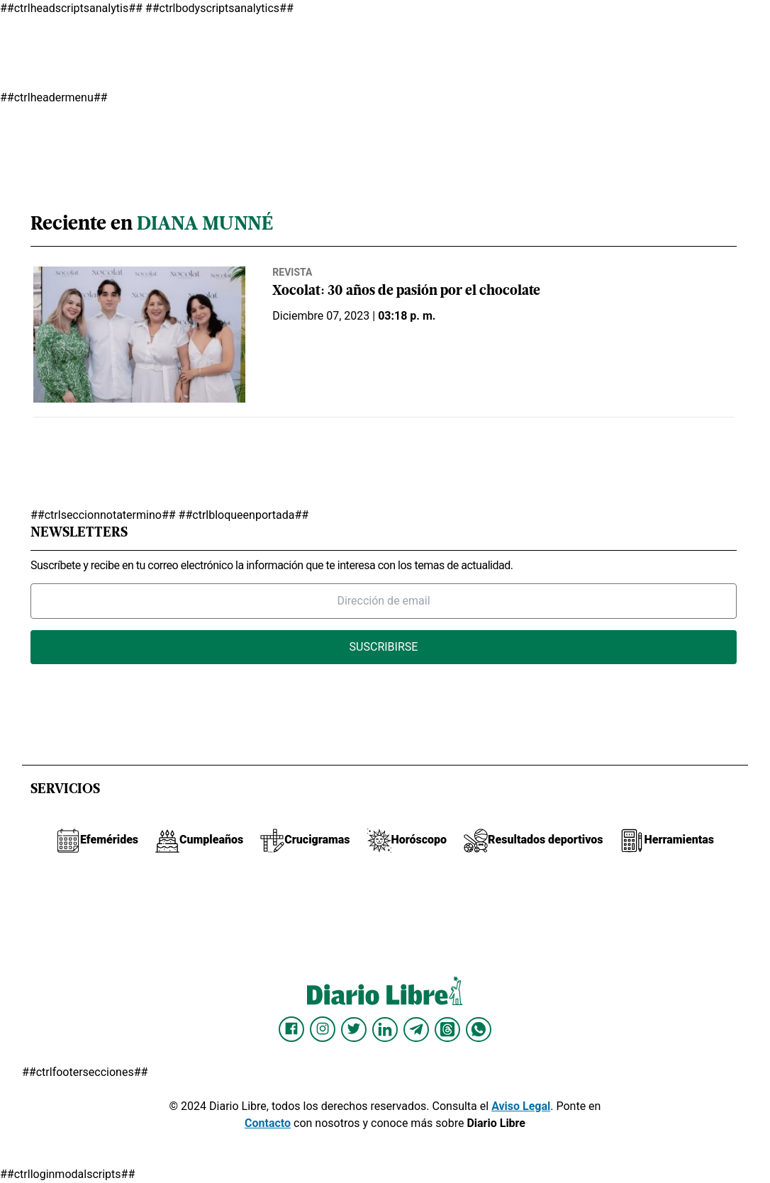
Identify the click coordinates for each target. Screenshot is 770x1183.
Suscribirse (384, 647)
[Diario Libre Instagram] (322, 1029)
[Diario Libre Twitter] (354, 1029)
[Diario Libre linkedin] (385, 1029)
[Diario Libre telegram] (416, 1029)
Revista (292, 272)
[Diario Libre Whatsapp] (478, 1029)
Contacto (268, 1123)
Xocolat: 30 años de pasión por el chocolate (406, 291)
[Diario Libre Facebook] (291, 1029)
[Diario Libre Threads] (447, 1029)
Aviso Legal (520, 1106)
